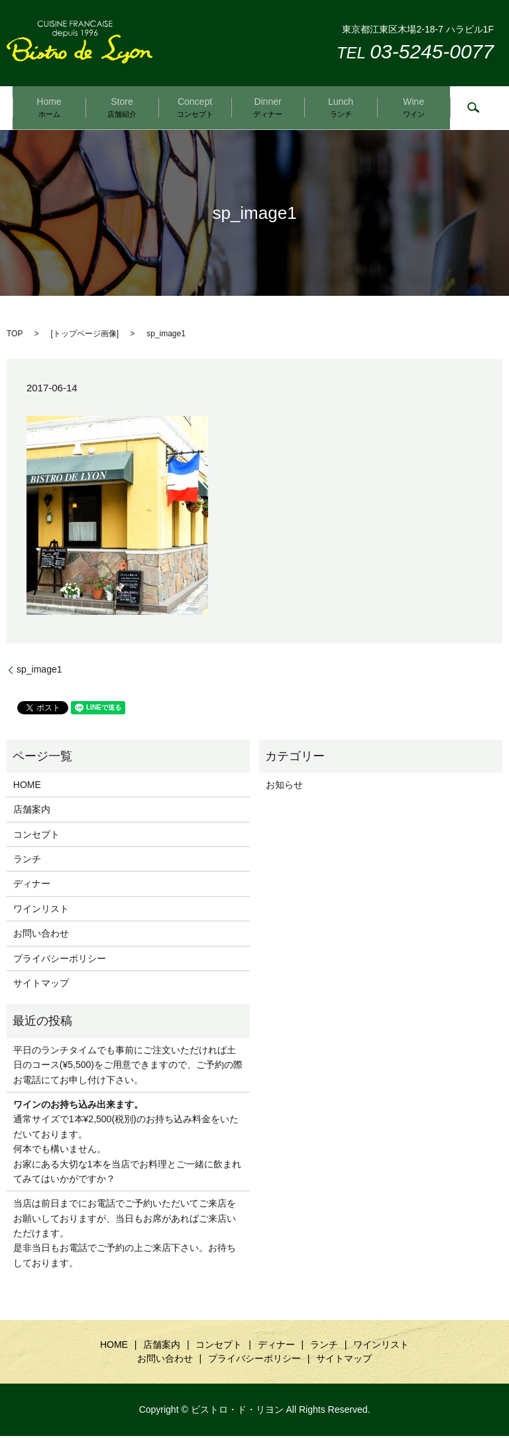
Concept (195, 108)
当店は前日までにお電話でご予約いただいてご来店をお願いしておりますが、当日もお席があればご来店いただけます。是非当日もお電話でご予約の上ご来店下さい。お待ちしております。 (124, 1236)
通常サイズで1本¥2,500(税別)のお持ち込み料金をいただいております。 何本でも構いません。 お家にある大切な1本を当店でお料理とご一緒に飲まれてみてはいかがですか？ (127, 1143)
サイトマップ (41, 985)
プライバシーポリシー (59, 960)
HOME (27, 786)
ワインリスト (41, 910)
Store (122, 108)
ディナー (31, 886)
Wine (414, 108)
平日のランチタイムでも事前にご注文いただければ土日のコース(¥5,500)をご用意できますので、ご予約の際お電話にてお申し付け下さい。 (128, 1067)
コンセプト (36, 836)
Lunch (340, 108)
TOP (15, 336)
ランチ (27, 861)
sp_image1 (39, 671)
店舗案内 (31, 811)
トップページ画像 (85, 336)
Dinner (267, 108)
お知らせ (284, 786)
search (473, 109)
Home (48, 108)
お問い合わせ (41, 935)
